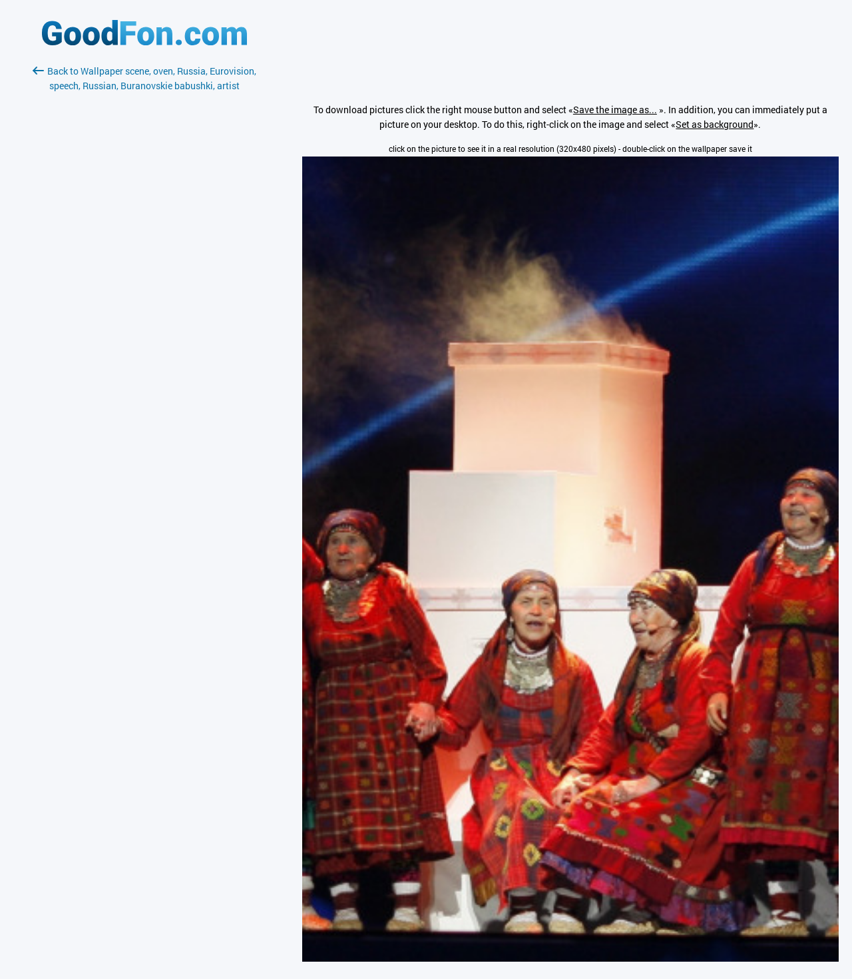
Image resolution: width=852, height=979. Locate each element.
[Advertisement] (144, 251)
